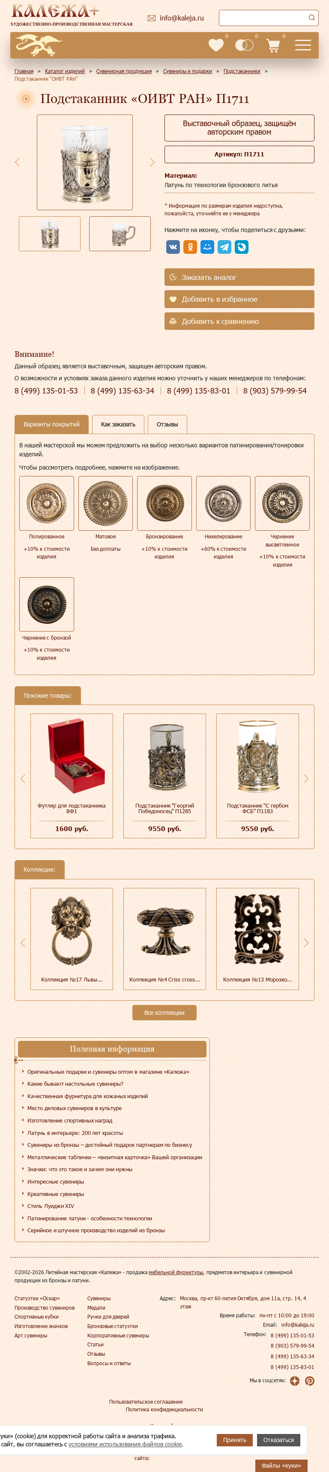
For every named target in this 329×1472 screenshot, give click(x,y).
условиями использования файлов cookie (125, 1444)
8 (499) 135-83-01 (292, 1367)
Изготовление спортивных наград (69, 1120)
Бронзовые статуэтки (112, 1326)
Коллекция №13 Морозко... (257, 979)
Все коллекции (164, 1012)
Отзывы (96, 1354)
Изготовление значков (41, 1326)
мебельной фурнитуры (176, 1272)
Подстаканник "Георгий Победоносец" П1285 (164, 808)
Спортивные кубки (37, 1316)
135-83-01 (198, 391)
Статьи (95, 1344)
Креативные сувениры (55, 1193)
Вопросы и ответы (109, 1363)
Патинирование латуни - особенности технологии (89, 1218)
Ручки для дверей (108, 1316)
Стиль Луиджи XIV (50, 1205)
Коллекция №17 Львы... (71, 979)
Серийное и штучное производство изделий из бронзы (96, 1230)
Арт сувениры (31, 1335)
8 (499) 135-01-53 (292, 1335)
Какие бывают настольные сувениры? (75, 1083)
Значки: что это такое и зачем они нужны (79, 1169)
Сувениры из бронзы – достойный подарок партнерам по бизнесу (109, 1144)
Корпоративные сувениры (118, 1335)
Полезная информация (112, 1048)
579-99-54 (275, 391)
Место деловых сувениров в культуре (74, 1108)
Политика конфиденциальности (164, 1409)
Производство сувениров (45, 1307)
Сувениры (99, 1298)
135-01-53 (46, 391)
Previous (17, 162)
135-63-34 (122, 391)
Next (152, 162)
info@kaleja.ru (297, 1325)
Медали (96, 1307)
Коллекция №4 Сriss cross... (164, 979)
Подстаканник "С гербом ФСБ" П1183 (257, 808)
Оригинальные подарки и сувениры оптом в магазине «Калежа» (108, 1071)
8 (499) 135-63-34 (292, 1356)
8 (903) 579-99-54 (292, 1346)
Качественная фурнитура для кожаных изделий (87, 1096)
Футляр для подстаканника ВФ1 (71, 808)
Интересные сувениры (55, 1181)
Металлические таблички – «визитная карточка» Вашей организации (114, 1157)
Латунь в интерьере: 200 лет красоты (75, 1132)
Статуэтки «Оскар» (37, 1298)
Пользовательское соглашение (145, 1401)
